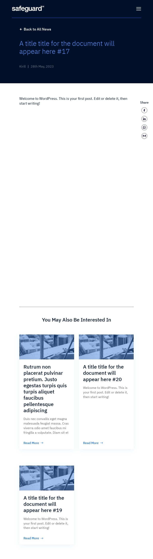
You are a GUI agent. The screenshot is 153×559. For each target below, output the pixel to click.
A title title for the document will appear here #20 (103, 372)
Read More (33, 443)
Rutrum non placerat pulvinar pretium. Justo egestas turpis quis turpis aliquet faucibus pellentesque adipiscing (45, 388)
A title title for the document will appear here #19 (44, 504)
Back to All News (35, 29)
